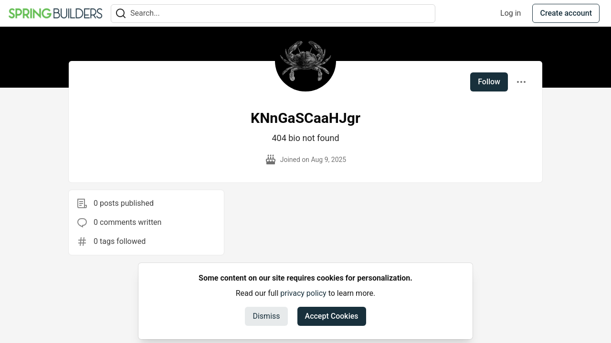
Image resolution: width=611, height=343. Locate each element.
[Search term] (273, 13)
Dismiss (266, 316)
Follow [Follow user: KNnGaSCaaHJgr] (489, 81)
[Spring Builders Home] (55, 13)
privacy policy (303, 293)
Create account (566, 13)
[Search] (120, 13)
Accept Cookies (331, 316)
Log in (510, 13)
